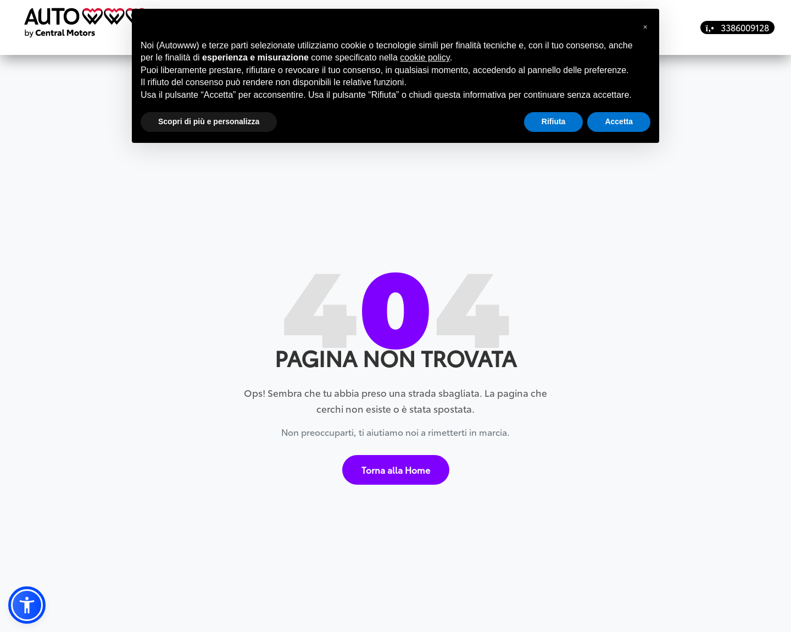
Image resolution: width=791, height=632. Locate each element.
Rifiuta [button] (554, 121)
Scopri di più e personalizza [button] (208, 121)
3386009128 (737, 27)
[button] (27, 605)
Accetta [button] (619, 121)
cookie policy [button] (424, 57)
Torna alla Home (395, 463)
